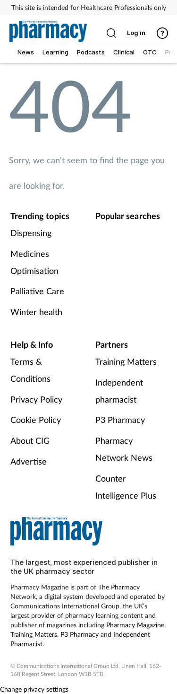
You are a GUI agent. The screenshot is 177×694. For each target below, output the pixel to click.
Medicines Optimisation (34, 262)
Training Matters (126, 361)
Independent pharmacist (119, 390)
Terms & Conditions (30, 370)
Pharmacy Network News (123, 449)
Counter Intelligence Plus (125, 487)
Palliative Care (37, 291)
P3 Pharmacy (120, 419)
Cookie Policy (35, 419)
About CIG (30, 440)
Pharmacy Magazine (135, 625)
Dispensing (30, 233)
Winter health (36, 312)
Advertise (28, 461)
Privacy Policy (36, 399)
